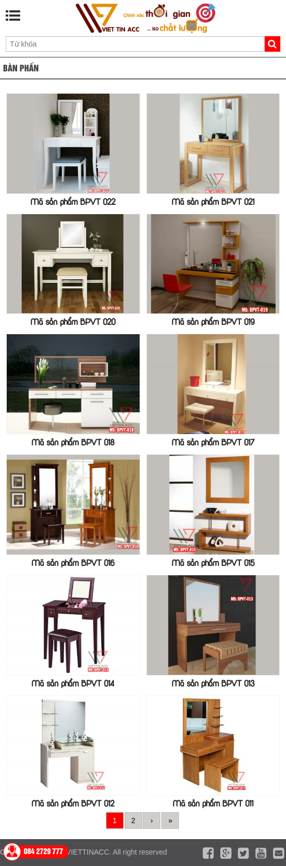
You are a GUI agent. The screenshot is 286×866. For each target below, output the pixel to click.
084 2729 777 (43, 850)
